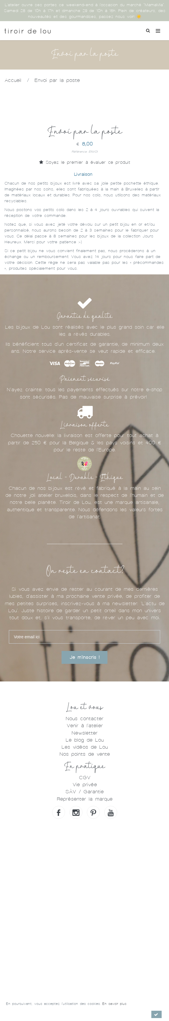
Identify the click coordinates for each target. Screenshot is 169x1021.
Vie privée (84, 784)
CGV (84, 777)
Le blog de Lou (85, 740)
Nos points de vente (84, 754)
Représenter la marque (84, 799)
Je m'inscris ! (84, 657)
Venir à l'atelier (85, 725)
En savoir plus (114, 1004)
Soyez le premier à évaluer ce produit (84, 162)
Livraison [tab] (83, 174)
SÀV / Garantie (84, 791)
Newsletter (84, 733)
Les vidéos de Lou (85, 747)
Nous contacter (84, 718)
